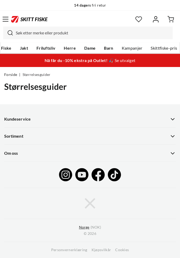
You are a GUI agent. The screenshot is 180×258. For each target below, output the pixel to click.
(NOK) (90, 227)
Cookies (122, 250)
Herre (70, 48)
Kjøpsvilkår (101, 250)
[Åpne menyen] (5, 19)
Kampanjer (132, 48)
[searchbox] (93, 32)
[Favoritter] (139, 19)
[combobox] (88, 33)
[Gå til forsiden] (29, 19)
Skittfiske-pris (164, 48)
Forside (10, 75)
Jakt (24, 48)
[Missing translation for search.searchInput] (8, 33)
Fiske (6, 48)
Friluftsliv (46, 48)
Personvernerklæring (69, 250)
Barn (108, 48)
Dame (90, 48)
